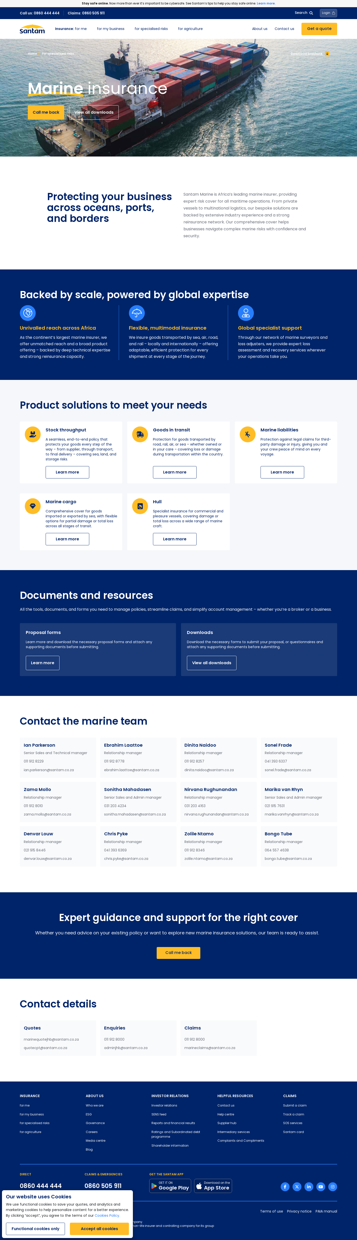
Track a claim (293, 1114)
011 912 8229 (34, 762)
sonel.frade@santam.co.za (288, 770)
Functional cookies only (36, 1229)
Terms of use (271, 1212)
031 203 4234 (115, 806)
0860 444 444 (41, 1186)
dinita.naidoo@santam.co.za (209, 770)
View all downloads (94, 112)
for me (71, 29)
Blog (89, 1149)
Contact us (284, 29)
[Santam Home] (32, 29)
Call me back (46, 112)
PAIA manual (326, 1212)
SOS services (292, 1123)
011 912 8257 (194, 762)
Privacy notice (299, 1212)
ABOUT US (95, 1095)
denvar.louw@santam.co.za (48, 859)
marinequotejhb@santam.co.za (51, 1040)
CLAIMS (290, 1095)
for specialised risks (151, 29)
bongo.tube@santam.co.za (288, 859)
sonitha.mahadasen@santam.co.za (135, 815)
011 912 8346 (194, 850)
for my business (110, 29)
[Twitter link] (297, 1187)
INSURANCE (30, 1095)
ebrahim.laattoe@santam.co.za (131, 770)
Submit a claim (295, 1105)
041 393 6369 (115, 850)
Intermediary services (233, 1132)
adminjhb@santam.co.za (126, 1048)
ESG (89, 1114)
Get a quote (319, 29)
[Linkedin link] (309, 1187)
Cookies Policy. (107, 1216)
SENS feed (158, 1114)
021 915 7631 (275, 806)
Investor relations (164, 1105)
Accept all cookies (99, 1229)
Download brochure (310, 53)
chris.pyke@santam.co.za (126, 859)
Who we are (94, 1105)
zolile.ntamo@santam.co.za (208, 859)
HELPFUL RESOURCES (235, 1095)
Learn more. (266, 3)
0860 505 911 (103, 1186)
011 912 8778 (114, 762)
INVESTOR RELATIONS (170, 1095)
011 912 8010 (33, 806)
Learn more (67, 472)
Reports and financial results (173, 1123)
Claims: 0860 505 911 (86, 13)
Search (304, 13)
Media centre (95, 1140)
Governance (95, 1123)
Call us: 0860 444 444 (40, 13)
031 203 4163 (195, 806)
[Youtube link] (321, 1187)
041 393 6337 (276, 762)
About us (260, 29)
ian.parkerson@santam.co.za (49, 770)
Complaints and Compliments (240, 1140)
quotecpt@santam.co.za (45, 1048)
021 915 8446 (35, 850)
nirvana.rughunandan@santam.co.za (216, 815)
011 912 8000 (114, 1040)
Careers (92, 1132)
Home (32, 54)
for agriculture (190, 29)
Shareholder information (170, 1145)
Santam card (293, 1132)
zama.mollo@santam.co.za (47, 815)
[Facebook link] (285, 1187)
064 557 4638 (277, 850)
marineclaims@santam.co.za (209, 1048)
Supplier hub (226, 1123)
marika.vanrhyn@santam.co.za (292, 815)
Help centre (225, 1114)
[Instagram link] (333, 1187)
